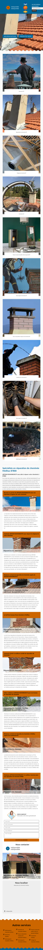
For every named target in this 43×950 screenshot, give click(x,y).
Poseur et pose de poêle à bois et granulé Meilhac (35, 931)
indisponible (15, 7)
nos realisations (10, 36)
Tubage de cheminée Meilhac (35, 940)
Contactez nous (25, 36)
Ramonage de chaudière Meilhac (9, 939)
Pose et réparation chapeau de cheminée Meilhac (22, 935)
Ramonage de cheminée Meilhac (22, 940)
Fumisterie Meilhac (33, 936)
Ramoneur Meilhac (7, 935)
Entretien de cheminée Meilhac (22, 930)
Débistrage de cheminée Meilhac (9, 931)
